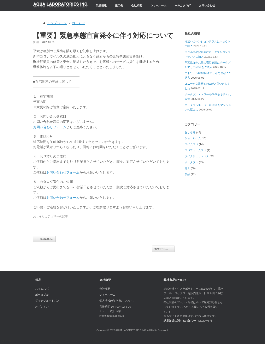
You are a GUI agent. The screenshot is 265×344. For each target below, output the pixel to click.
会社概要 (136, 5)
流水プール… (163, 249)
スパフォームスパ (195, 150)
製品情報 (101, 5)
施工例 (119, 5)
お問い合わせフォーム (49, 127)
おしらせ (39, 216)
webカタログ (183, 5)
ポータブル (191, 162)
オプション (42, 306)
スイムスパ (191, 144)
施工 (187, 168)
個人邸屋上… (44, 239)
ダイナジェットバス (197, 156)
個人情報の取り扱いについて (116, 300)
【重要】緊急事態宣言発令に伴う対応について (103, 35)
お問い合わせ (207, 5)
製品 (187, 174)
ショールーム (158, 5)
